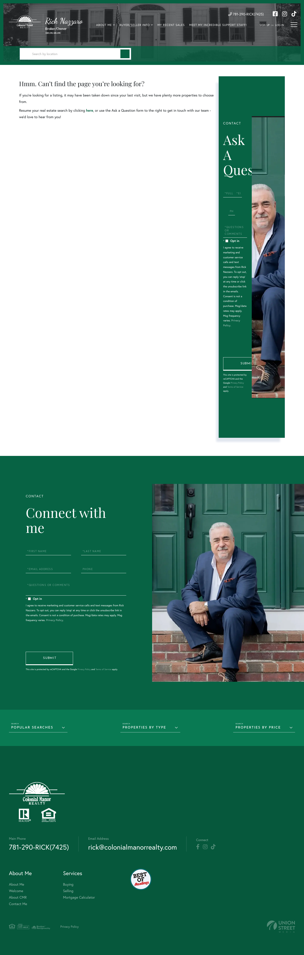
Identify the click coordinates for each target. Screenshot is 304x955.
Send (246, 364)
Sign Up (265, 25)
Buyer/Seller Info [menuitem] (135, 25)
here (89, 110)
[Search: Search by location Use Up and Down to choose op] (75, 54)
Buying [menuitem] (68, 884)
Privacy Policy (237, 382)
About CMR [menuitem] (18, 897)
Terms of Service (235, 386)
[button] (125, 53)
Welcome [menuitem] (16, 891)
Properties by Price (258, 727)
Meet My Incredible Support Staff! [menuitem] (218, 25)
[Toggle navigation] (294, 24)
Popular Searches (32, 727)
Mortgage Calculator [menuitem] (79, 897)
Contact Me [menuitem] (18, 904)
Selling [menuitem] (68, 891)
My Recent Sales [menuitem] (171, 25)
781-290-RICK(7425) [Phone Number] (246, 14)
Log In (279, 25)
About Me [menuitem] (104, 25)
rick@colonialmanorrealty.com (132, 847)
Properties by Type (144, 727)
